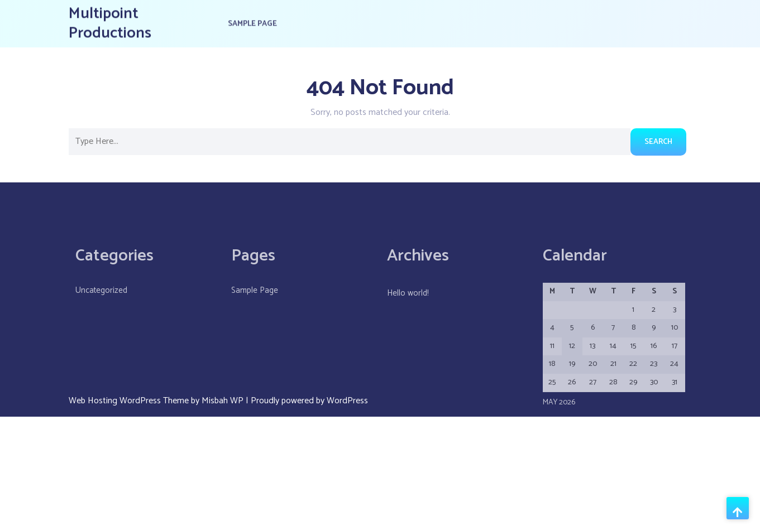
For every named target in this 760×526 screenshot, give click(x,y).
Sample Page (252, 22)
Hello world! (408, 315)
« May (554, 448)
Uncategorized (101, 313)
